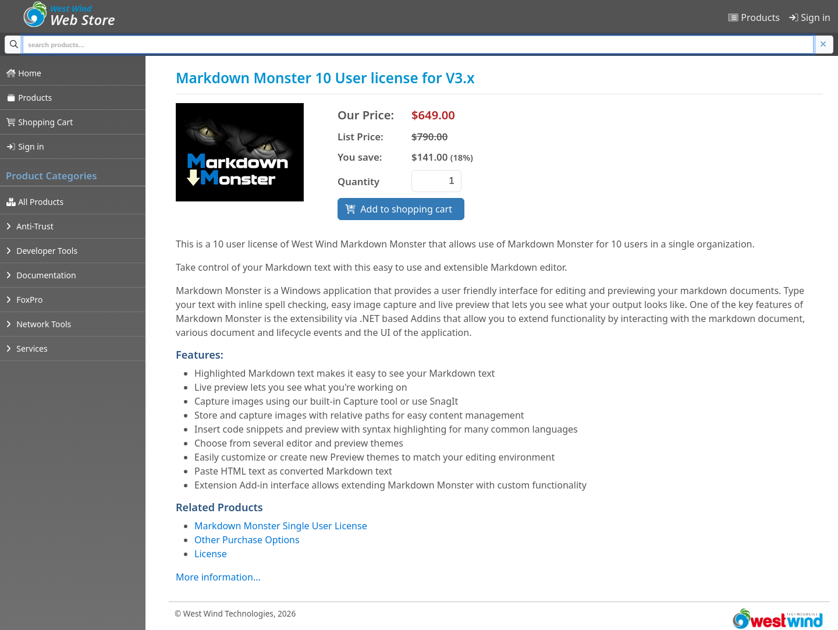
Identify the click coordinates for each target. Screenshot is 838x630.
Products (754, 17)
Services (27, 348)
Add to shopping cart (401, 209)
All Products (34, 201)
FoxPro (24, 299)
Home (23, 73)
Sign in (809, 17)
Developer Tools (41, 250)
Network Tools (38, 324)
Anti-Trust (30, 226)
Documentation (41, 275)
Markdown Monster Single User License (280, 525)
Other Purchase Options (247, 539)
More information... (218, 577)
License (210, 553)
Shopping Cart (39, 122)
